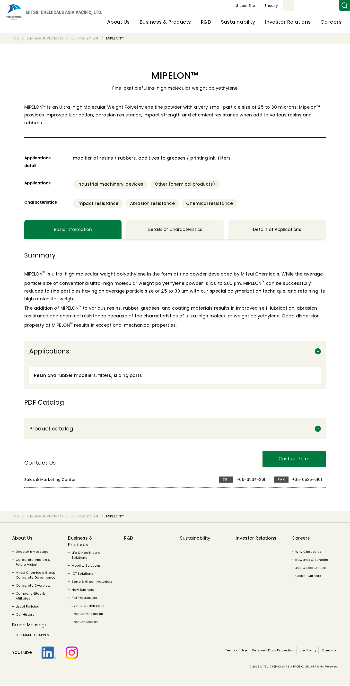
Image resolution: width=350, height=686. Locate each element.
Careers (331, 22)
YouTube (22, 653)
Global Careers (308, 576)
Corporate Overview (33, 586)
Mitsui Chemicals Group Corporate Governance (36, 576)
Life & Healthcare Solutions (86, 556)
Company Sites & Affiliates (30, 596)
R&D (206, 22)
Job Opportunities (310, 568)
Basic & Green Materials (92, 582)
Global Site (301, 5)
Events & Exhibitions (88, 606)
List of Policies (27, 607)
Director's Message (32, 552)
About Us (118, 22)
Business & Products (165, 22)
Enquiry (327, 5)
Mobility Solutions (86, 566)
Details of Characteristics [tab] (175, 230)
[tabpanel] (175, 325)
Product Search (85, 622)
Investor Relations (288, 22)
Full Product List (84, 598)
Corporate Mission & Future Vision (33, 563)
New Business (83, 590)
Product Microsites (87, 614)
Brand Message (29, 625)
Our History (25, 615)
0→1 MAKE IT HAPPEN (32, 635)
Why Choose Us (308, 552)
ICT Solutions (82, 574)
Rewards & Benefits (311, 560)
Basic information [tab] (73, 230)
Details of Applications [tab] (277, 230)
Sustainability (238, 22)
